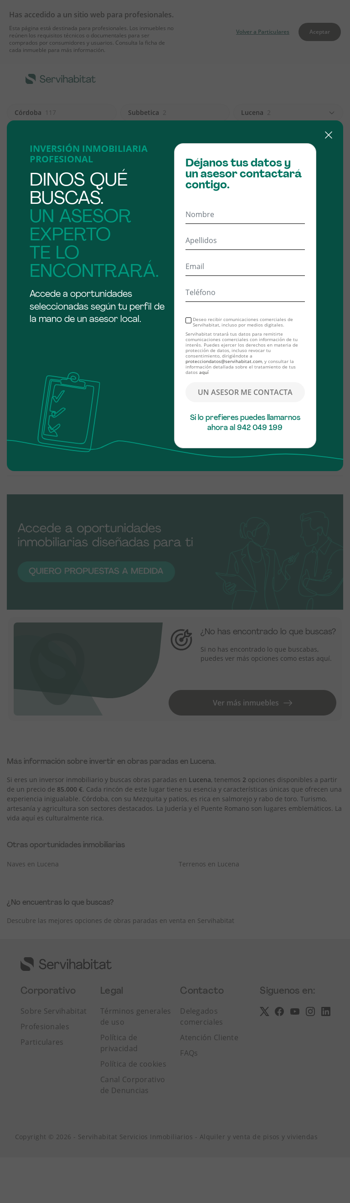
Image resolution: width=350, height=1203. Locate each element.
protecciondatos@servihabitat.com (223, 361)
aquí (204, 372)
